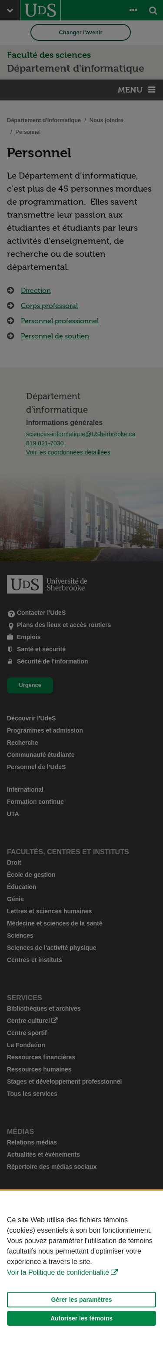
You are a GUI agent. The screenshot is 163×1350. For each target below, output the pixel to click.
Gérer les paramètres (81, 1299)
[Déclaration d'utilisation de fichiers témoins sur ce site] (81, 1270)
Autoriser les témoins (81, 1318)
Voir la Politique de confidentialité (58, 1272)
